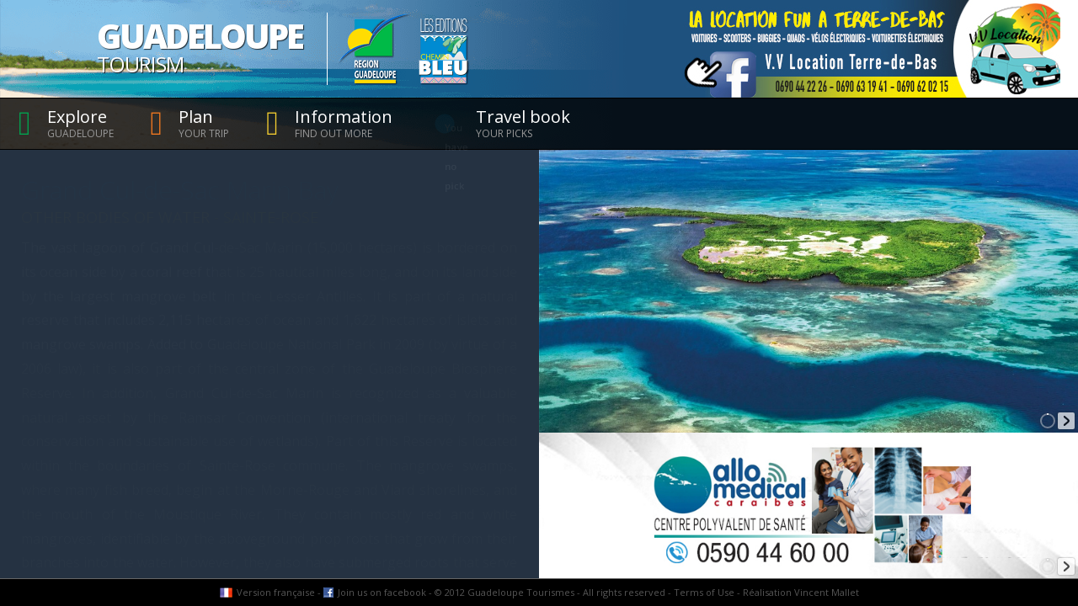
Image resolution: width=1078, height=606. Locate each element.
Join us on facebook (382, 592)
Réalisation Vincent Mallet (801, 592)
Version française (276, 592)
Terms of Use (704, 592)
